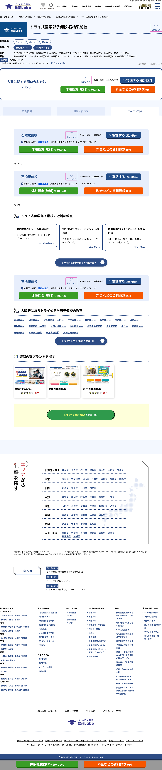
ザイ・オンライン (134, 740)
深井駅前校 (19, 326)
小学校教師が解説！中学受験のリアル (124, 678)
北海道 (65, 469)
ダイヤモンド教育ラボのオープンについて (66, 589)
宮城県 (93, 469)
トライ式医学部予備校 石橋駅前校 (94, 16)
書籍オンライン (116, 740)
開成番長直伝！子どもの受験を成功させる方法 (124, 615)
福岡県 (65, 532)
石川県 (83, 487)
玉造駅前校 (120, 320)
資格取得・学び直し (97, 624)
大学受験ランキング (72, 621)
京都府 (83, 506)
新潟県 (65, 487)
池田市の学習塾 (44, 16)
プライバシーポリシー (113, 710)
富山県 (74, 487)
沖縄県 (76, 536)
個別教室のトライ (46, 637)
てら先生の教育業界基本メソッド (124, 635)
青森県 (74, 469)
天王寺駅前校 (74, 320)
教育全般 (92, 637)
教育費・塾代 (94, 628)
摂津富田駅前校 (70, 332)
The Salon (93, 744)
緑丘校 (124, 326)
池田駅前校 (19, 332)
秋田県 (102, 469)
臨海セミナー (44, 616)
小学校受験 (93, 656)
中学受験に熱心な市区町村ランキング (97, 651)
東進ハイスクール (46, 641)
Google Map (60, 63)
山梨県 (111, 496)
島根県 (74, 514)
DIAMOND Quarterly (76, 744)
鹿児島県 (66, 536)
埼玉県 (86, 478)
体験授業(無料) (82, 89)
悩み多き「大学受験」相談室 (125, 663)
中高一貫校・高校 (112, 6)
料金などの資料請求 (133, 89)
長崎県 (83, 532)
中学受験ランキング (72, 614)
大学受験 (92, 620)
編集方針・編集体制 (47, 710)
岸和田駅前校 (76, 326)
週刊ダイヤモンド (53, 740)
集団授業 (43, 663)
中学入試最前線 (122, 629)
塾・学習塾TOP (6, 16)
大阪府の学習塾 (25, 16)
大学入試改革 (149, 620)
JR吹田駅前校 (35, 332)
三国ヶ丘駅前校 (58, 326)
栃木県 (113, 478)
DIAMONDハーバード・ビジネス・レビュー (85, 740)
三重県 (93, 496)
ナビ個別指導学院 (46, 632)
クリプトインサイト (125, 744)
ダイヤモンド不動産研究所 (51, 744)
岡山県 (83, 514)
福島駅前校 (34, 320)
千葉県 (95, 478)
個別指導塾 (86, 6)
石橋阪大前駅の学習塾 (65, 16)
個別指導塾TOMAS (47, 624)
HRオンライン (107, 744)
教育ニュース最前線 (124, 683)
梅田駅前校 (105, 320)
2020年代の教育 (151, 612)
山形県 (111, 469)
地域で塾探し (62, 6)
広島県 (93, 514)
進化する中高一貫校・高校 (151, 637)
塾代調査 (128, 6)
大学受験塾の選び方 (97, 645)
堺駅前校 (134, 320)
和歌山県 (103, 506)
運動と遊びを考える (124, 641)
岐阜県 (83, 496)
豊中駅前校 (111, 326)
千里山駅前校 (52, 332)
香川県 (74, 523)
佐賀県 (74, 532)
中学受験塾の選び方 (97, 641)
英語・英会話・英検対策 (124, 671)
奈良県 (93, 506)
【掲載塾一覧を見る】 (48, 612)
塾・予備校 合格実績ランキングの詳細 (65, 571)
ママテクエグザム (151, 631)
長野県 (102, 496)
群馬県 (122, 478)
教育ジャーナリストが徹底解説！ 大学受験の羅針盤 (125, 690)
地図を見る (43, 142)
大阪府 (65, 506)
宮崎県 (111, 532)
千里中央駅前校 (94, 326)
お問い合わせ (71, 710)
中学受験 (92, 612)
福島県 (120, 469)
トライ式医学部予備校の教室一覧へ (79, 262)
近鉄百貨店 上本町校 (54, 320)
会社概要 (90, 710)
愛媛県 (83, 523)
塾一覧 (75, 6)
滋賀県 (113, 506)
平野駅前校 (90, 320)
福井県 (93, 487)
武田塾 (42, 645)
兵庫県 (74, 506)
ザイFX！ (31, 744)
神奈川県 (75, 478)
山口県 (102, 514)
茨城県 (104, 478)
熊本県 (93, 532)
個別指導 (43, 659)
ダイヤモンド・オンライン (30, 740)
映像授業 (43, 671)
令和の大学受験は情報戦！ (124, 646)
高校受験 (92, 616)
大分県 (102, 532)
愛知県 (65, 496)
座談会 (98, 6)
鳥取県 (65, 514)
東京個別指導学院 (46, 620)
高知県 (93, 523)
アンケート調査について (58, 580)
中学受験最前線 (150, 616)
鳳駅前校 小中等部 (37, 326)
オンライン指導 (45, 667)
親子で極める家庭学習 (152, 626)
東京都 (65, 478)
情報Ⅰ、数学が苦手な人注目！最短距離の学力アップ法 (124, 655)
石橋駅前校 (137, 326)
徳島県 (65, 523)
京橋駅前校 (19, 320)
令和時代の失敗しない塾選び (124, 624)
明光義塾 (43, 628)
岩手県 (83, 469)
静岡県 (74, 496)
